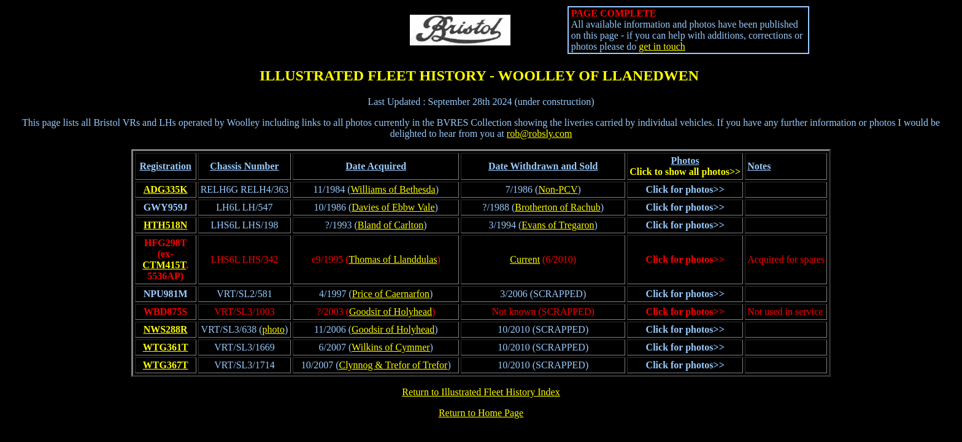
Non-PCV (557, 189)
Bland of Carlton (391, 225)
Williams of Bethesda (393, 189)
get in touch (662, 46)
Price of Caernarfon (390, 294)
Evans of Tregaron (557, 225)
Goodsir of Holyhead (390, 311)
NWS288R (166, 329)
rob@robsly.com (539, 133)
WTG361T (165, 347)
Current (525, 259)
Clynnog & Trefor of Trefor (393, 365)
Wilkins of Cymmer (390, 347)
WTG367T (165, 365)
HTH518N (165, 225)
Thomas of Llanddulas (393, 259)
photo (274, 329)
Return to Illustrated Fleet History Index (481, 392)
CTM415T (164, 265)
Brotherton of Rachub (558, 207)
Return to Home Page (481, 413)
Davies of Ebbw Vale (393, 207)
